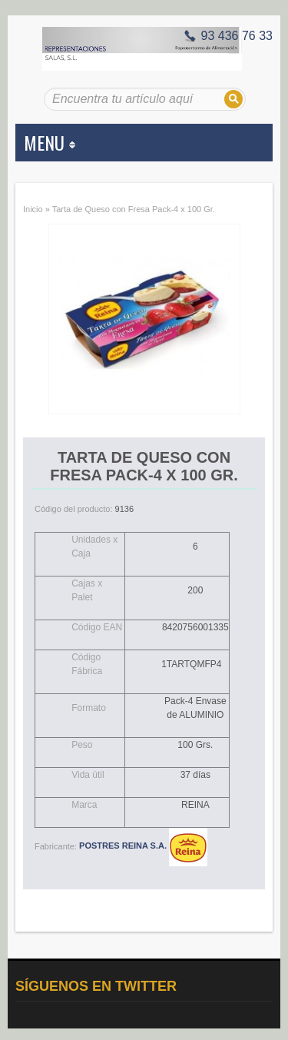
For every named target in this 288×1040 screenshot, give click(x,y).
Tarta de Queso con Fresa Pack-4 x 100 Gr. (133, 209)
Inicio (33, 209)
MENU (49, 142)
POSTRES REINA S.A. (143, 845)
